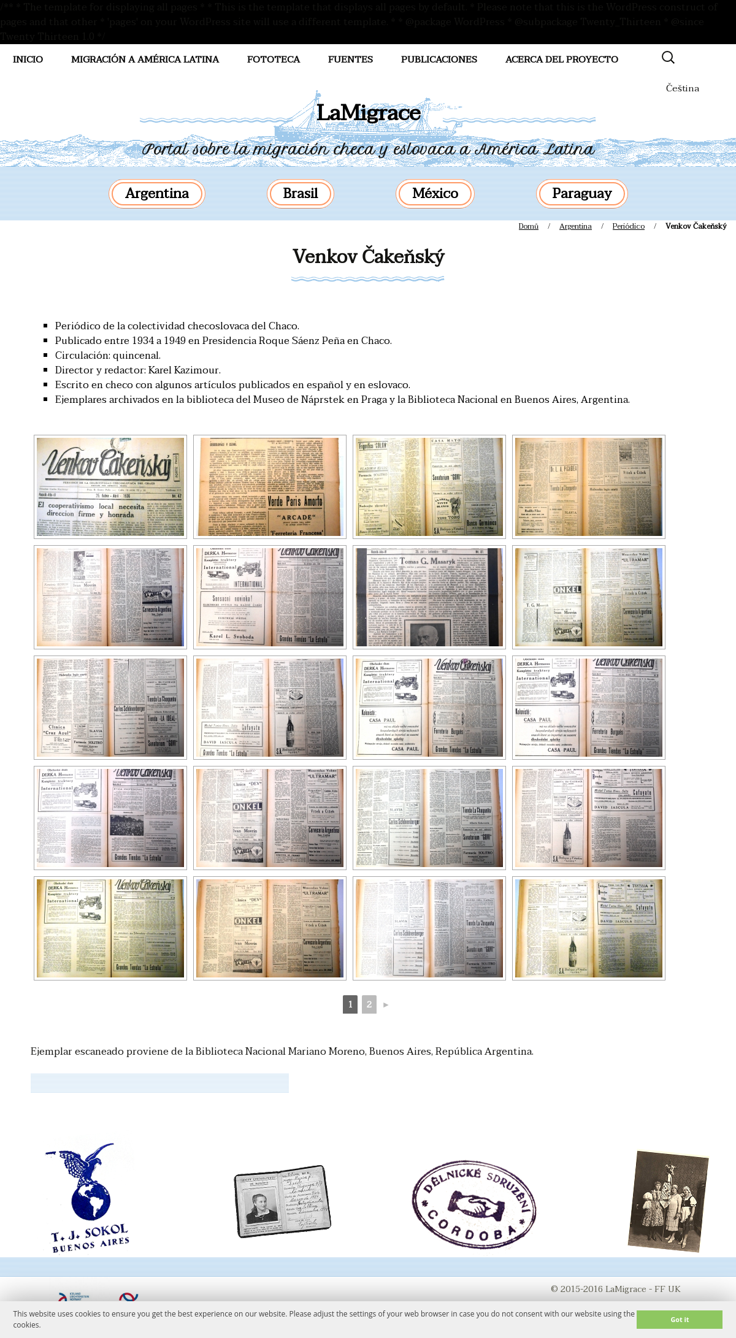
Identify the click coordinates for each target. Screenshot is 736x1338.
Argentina (157, 193)
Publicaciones (439, 59)
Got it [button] (679, 1319)
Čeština (682, 88)
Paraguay (582, 193)
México (435, 193)
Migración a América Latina (145, 59)
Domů (529, 226)
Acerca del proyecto (561, 59)
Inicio (28, 59)
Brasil (300, 193)
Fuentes (350, 59)
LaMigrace (368, 113)
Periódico (629, 226)
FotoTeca (273, 59)
